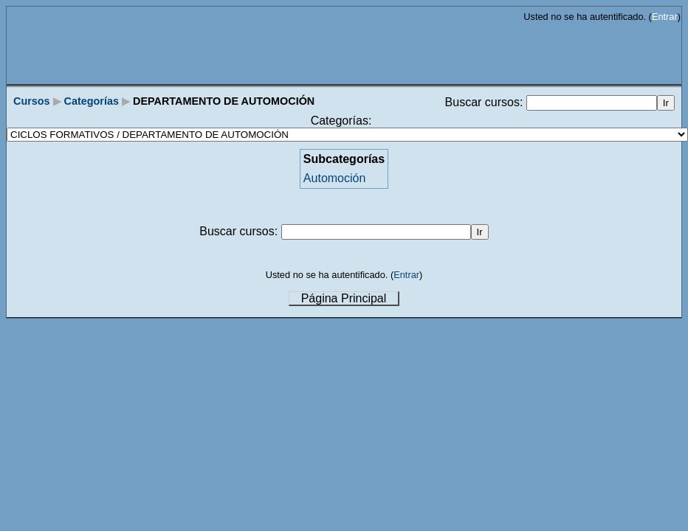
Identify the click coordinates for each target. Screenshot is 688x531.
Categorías (91, 101)
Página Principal (344, 298)
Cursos (31, 101)
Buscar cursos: (485, 102)
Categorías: (341, 120)
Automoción (334, 178)
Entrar (665, 16)
